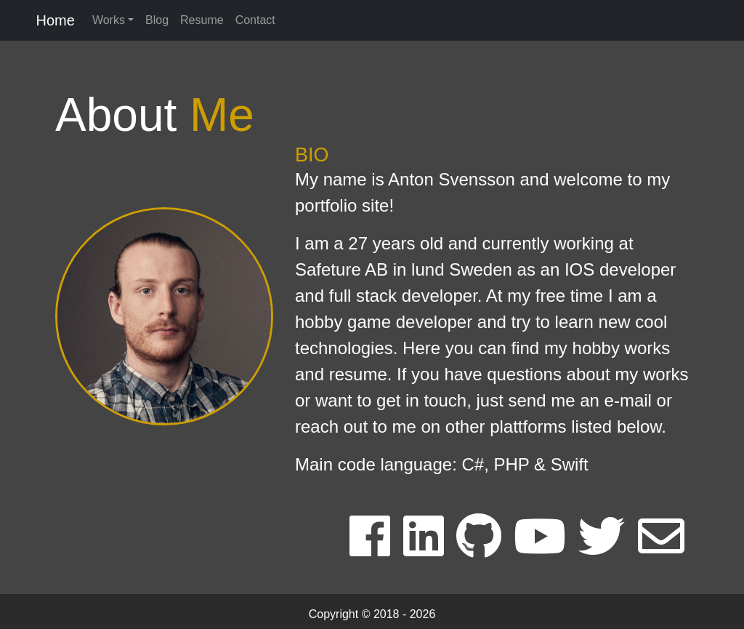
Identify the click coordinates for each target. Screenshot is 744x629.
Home (53, 20)
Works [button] (108, 20)
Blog (157, 20)
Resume (202, 20)
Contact (255, 20)
